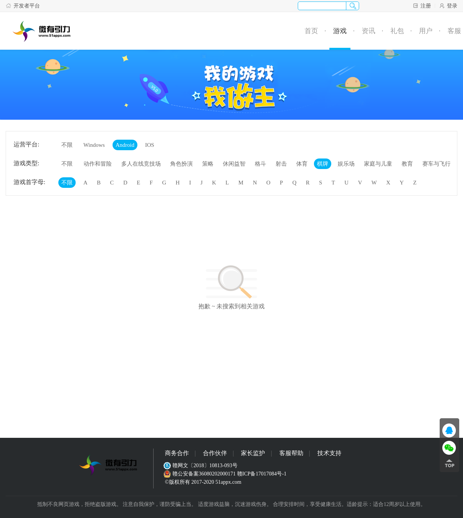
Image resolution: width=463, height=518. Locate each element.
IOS (149, 145)
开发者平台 (23, 6)
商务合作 (177, 453)
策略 (207, 164)
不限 (67, 145)
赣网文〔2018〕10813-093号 (201, 465)
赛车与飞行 (436, 164)
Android (125, 145)
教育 (407, 164)
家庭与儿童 (378, 164)
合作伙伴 (215, 453)
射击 (281, 164)
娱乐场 (346, 164)
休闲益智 (234, 164)
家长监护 (253, 453)
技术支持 (329, 453)
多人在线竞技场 (141, 164)
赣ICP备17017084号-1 (261, 474)
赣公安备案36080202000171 (200, 474)
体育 (302, 164)
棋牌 (322, 164)
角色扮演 (181, 164)
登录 (448, 6)
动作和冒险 (98, 164)
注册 (422, 6)
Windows (94, 145)
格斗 (260, 164)
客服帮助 (291, 453)
